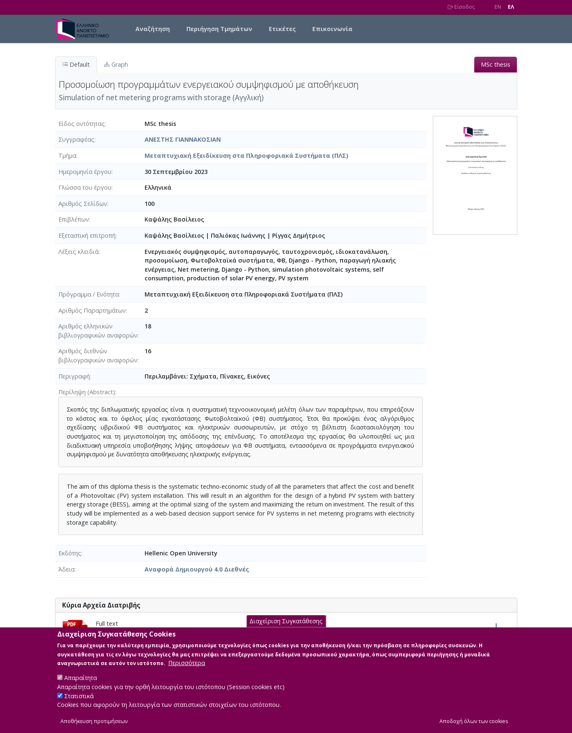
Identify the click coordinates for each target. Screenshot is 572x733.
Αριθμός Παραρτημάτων (92, 310)
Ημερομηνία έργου (84, 172)
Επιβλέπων (73, 219)
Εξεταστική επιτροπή (87, 235)
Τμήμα (67, 155)
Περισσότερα (186, 663)
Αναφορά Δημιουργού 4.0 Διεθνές (197, 569)
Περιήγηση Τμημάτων (219, 29)
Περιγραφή (74, 376)
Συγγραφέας (76, 139)
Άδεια (66, 569)
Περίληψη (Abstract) (86, 392)
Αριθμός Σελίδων (82, 203)
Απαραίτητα (80, 678)
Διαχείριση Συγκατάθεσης (286, 621)
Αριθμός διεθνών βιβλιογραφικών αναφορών (98, 355)
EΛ (511, 6)
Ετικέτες (282, 29)
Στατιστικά (79, 696)
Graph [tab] (116, 64)
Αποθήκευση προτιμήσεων (94, 721)
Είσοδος (461, 6)
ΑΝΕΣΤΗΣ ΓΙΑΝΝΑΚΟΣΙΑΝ (183, 139)
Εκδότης (69, 553)
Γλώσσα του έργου (84, 187)
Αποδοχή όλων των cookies (473, 721)
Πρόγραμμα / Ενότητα (88, 294)
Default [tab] (76, 64)
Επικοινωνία (332, 29)
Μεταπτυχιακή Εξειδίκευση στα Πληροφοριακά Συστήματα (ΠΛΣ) (246, 155)
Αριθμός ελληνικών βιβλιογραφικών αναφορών (98, 330)
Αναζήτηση (152, 29)
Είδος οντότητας (81, 124)
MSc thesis (495, 64)
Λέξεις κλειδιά (78, 252)
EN (498, 6)
